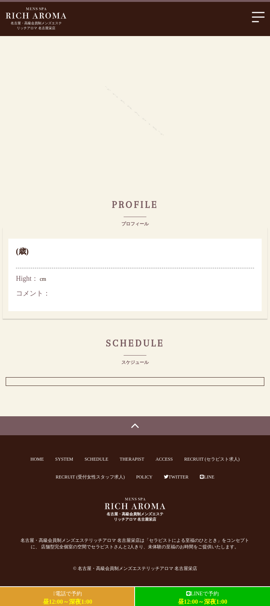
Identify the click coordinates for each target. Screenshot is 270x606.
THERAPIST (132, 459)
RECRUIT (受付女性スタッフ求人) (90, 477)
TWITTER (176, 477)
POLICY (144, 477)
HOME (37, 459)
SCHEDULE (96, 459)
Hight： (27, 278)
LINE (207, 477)
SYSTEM (64, 459)
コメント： (33, 293)
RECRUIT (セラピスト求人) (212, 459)
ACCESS (164, 459)
